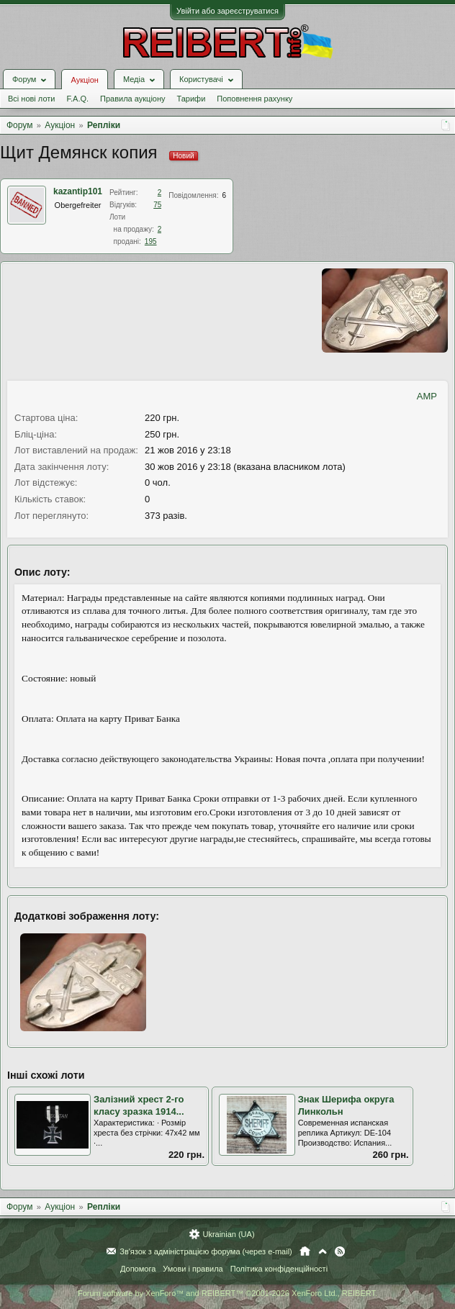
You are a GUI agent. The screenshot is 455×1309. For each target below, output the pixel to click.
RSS (340, 1251)
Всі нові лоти (31, 98)
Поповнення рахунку (254, 98)
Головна (304, 1251)
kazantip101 (77, 191)
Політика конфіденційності (279, 1268)
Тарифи (191, 98)
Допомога (138, 1268)
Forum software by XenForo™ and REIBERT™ (227, 1293)
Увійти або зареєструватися (227, 10)
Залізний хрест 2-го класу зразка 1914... (139, 1105)
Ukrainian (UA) (228, 1234)
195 (151, 241)
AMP (427, 396)
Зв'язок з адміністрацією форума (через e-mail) (206, 1251)
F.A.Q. (77, 98)
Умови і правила (192, 1268)
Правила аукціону (132, 98)
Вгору (322, 1251)
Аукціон (84, 80)
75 (157, 205)
